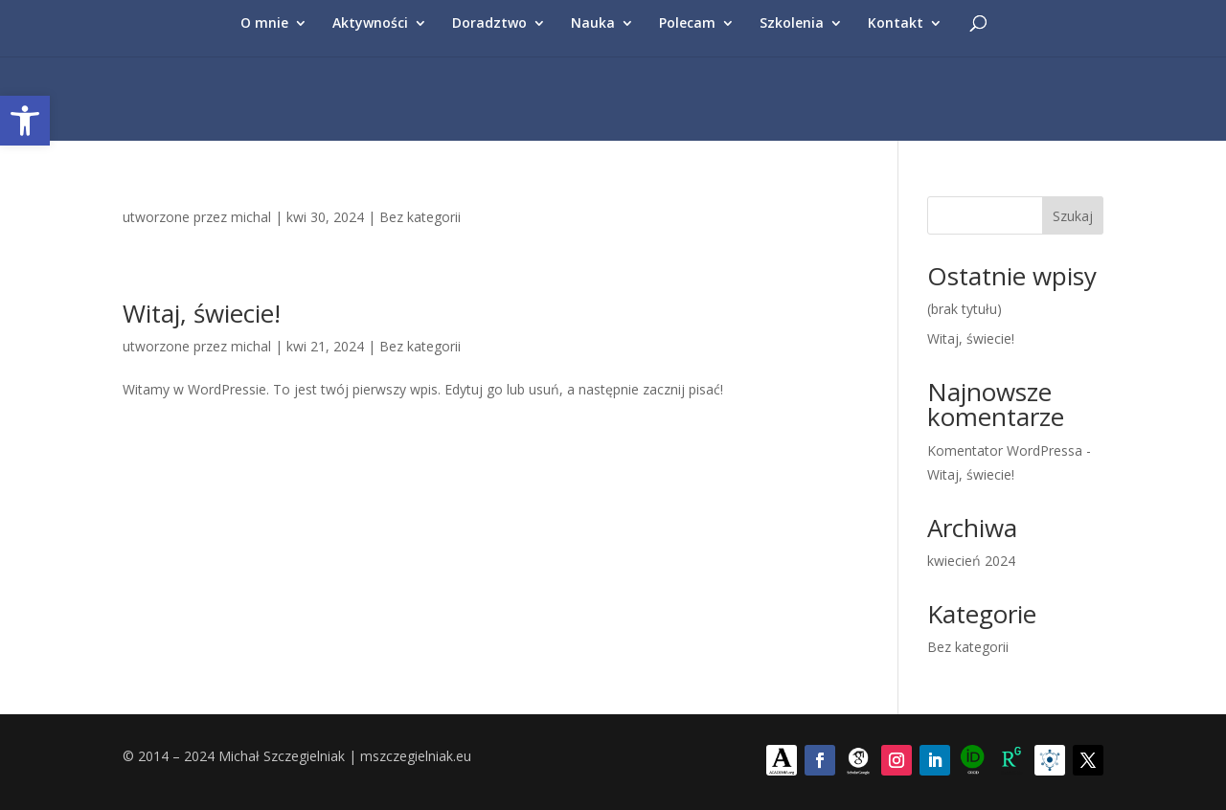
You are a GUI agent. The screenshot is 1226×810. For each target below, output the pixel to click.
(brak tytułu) (964, 309)
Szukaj (1073, 216)
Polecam (687, 24)
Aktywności (370, 24)
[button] (25, 121)
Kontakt (895, 24)
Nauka (593, 24)
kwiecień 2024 (971, 560)
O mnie (264, 24)
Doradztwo (489, 24)
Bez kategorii (420, 217)
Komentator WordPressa (1004, 450)
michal (251, 217)
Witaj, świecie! (202, 313)
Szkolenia (792, 24)
